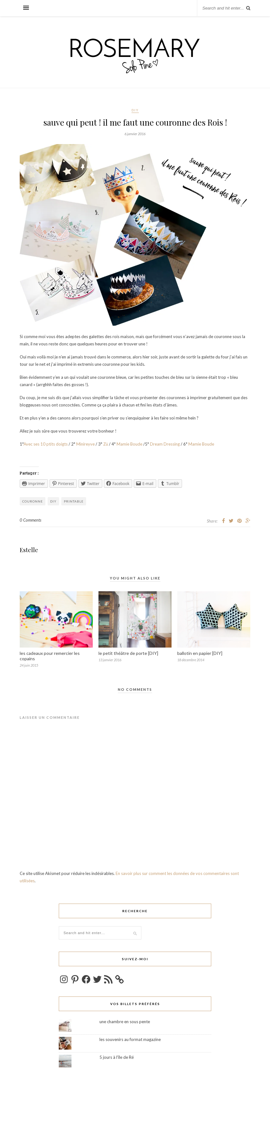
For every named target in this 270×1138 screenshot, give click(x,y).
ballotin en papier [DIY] (199, 653)
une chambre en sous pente (124, 1021)
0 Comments (30, 520)
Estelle (29, 550)
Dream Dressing (165, 444)
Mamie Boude (129, 444)
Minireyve (85, 444)
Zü (106, 444)
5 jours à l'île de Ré (116, 1057)
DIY (135, 110)
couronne (32, 501)
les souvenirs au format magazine (130, 1039)
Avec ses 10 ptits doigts (46, 444)
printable (74, 501)
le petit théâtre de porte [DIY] (128, 653)
